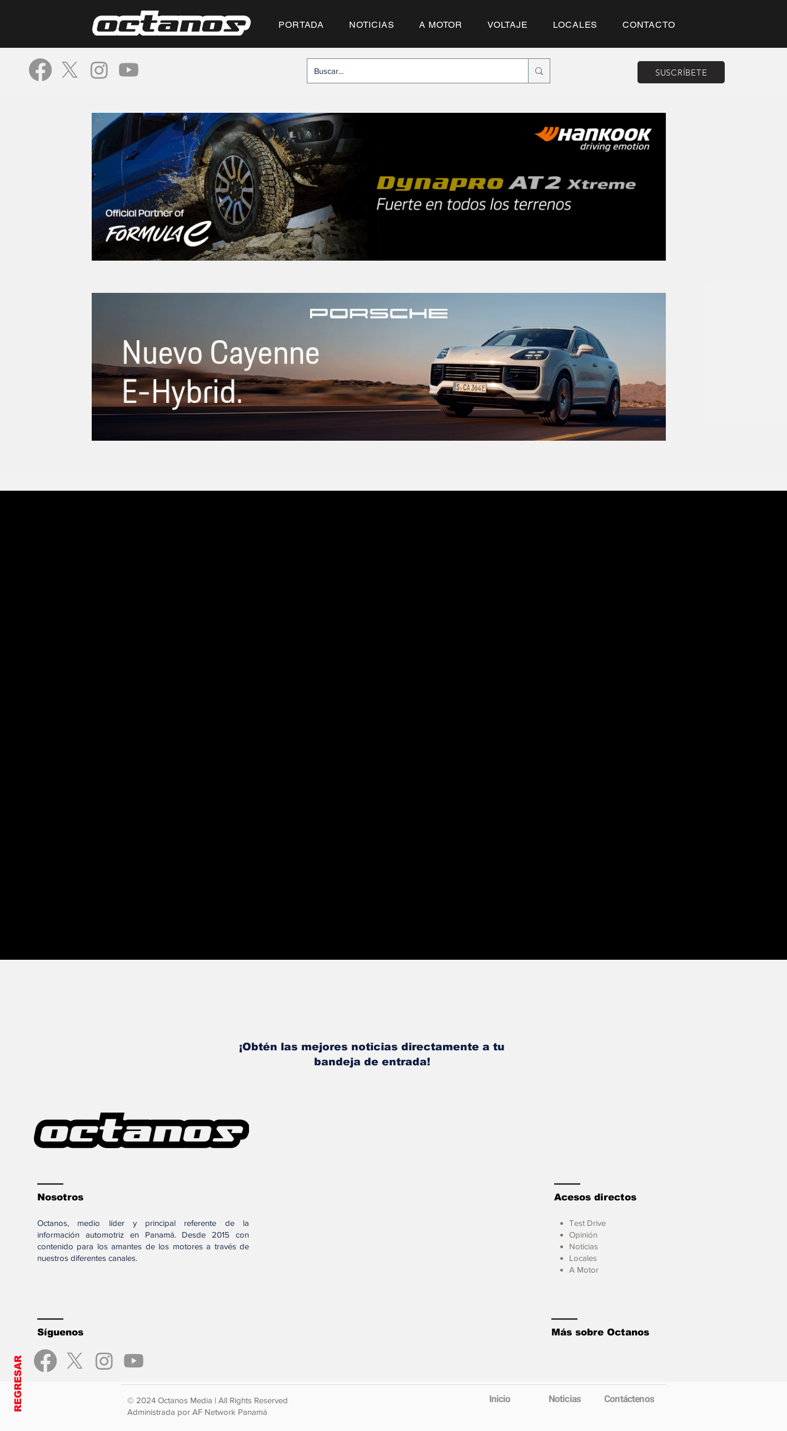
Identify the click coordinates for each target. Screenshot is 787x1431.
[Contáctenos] (629, 1399)
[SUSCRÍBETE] (681, 72)
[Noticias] (564, 1399)
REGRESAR (18, 1383)
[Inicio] (499, 1399)
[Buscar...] (409, 71)
